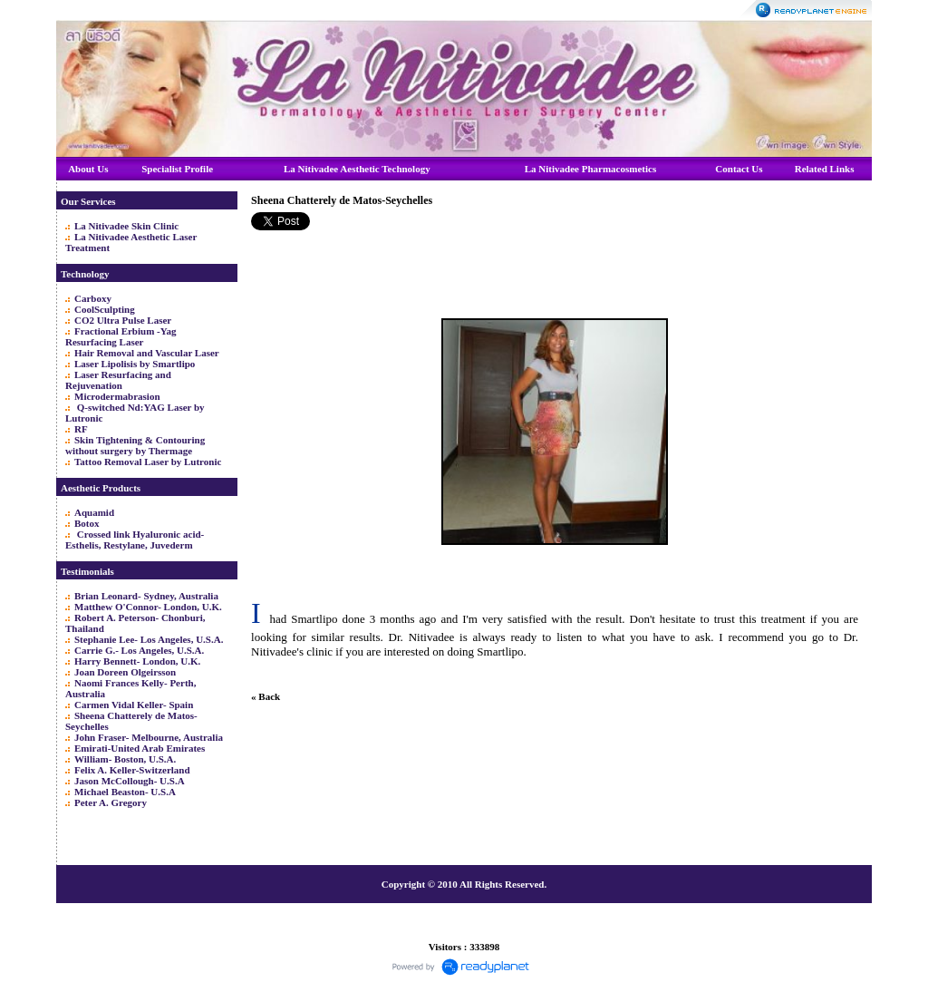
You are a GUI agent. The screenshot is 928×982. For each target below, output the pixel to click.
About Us (88, 168)
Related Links (825, 168)
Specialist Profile (177, 168)
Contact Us (738, 168)
